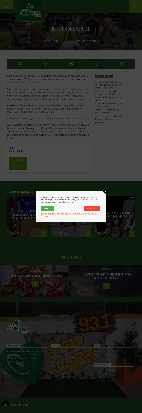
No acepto (92, 208)
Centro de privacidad (50, 213)
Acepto (47, 208)
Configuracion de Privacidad (74, 213)
